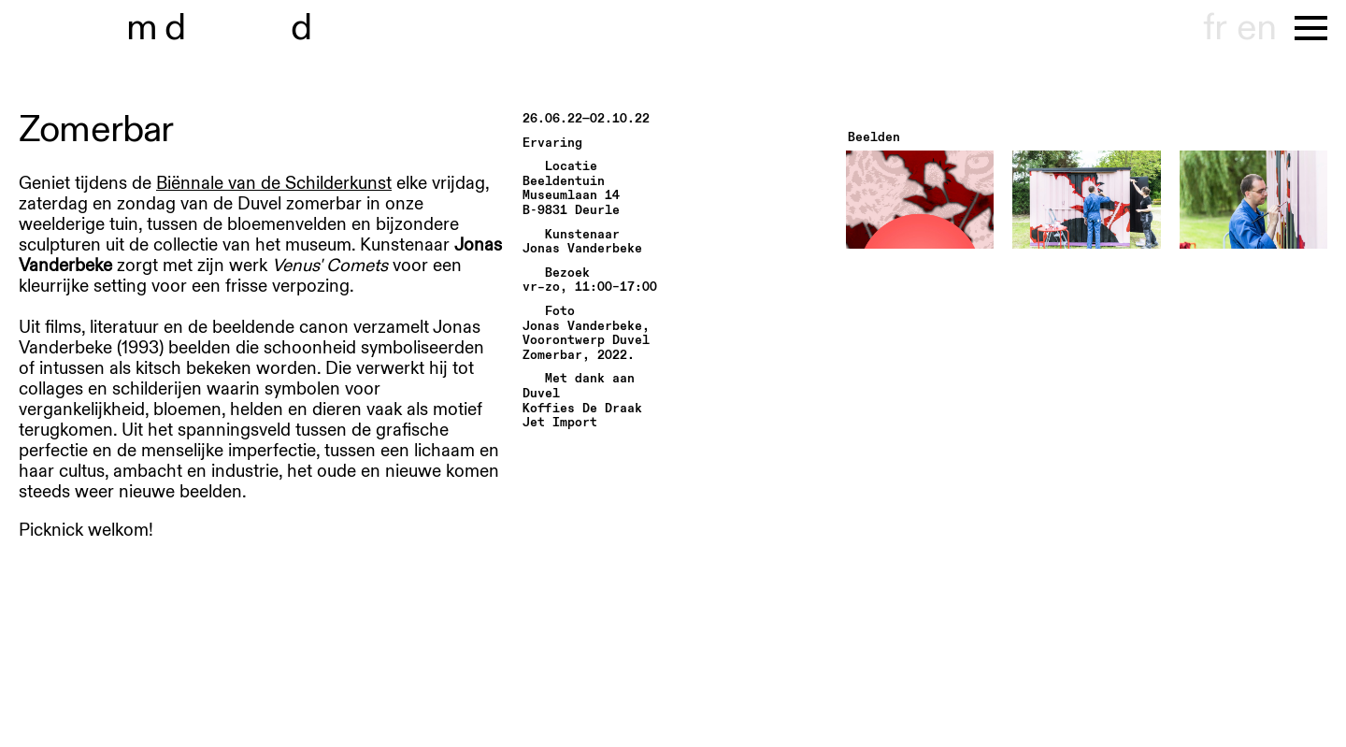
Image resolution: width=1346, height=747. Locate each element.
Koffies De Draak (582, 409)
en (1256, 28)
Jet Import (560, 423)
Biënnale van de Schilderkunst (274, 183)
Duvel (541, 394)
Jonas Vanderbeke (582, 249)
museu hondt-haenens (232, 28)
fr (1214, 28)
